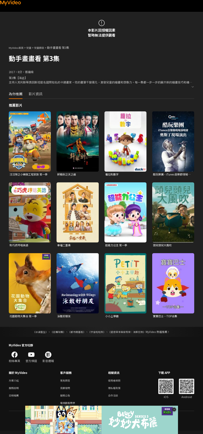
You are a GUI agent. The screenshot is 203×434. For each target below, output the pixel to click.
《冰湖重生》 (37, 333)
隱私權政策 (117, 390)
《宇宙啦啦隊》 (97, 333)
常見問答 (66, 382)
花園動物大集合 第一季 (24, 317)
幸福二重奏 (64, 246)
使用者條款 (117, 382)
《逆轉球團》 (56, 333)
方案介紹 (14, 382)
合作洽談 (116, 398)
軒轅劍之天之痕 (67, 174)
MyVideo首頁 (17, 48)
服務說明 (14, 390)
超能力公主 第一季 (117, 246)
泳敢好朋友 (64, 317)
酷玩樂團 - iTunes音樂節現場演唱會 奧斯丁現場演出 (171, 174)
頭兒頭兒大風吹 (163, 246)
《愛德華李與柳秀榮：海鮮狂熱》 (129, 333)
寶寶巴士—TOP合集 (166, 317)
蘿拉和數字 (112, 174)
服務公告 (66, 398)
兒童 (32, 48)
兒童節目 (43, 48)
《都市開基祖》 (76, 333)
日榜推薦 (14, 398)
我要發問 (66, 390)
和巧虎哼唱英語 (20, 246)
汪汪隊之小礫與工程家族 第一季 (28, 174)
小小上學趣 (112, 317)
